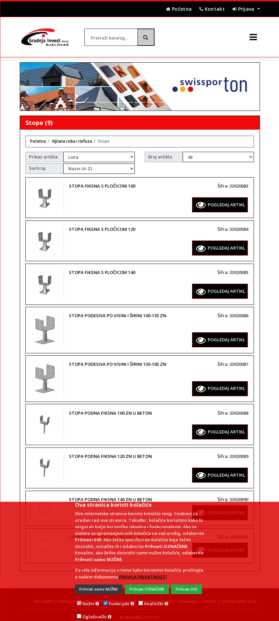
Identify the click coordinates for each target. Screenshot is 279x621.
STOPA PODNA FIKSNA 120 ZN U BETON (110, 450)
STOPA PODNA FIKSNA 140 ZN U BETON (110, 494)
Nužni (88, 598)
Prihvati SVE (186, 583)
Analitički (154, 598)
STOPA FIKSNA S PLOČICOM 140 (102, 267)
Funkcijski (119, 598)
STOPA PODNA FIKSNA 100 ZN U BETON (110, 407)
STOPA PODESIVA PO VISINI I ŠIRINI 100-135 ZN (117, 310)
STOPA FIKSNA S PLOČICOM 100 (102, 180)
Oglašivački (94, 611)
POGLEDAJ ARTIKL (221, 199)
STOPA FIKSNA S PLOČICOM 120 (102, 223)
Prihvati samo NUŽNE (98, 583)
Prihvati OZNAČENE (146, 583)
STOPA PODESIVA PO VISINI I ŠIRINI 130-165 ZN (117, 358)
